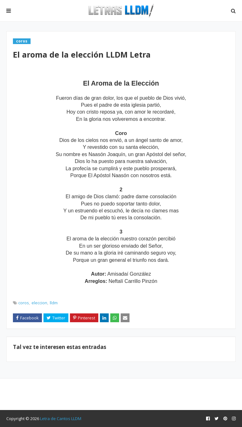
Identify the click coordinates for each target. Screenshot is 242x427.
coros (23, 303)
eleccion (39, 303)
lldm (54, 303)
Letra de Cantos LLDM (60, 418)
